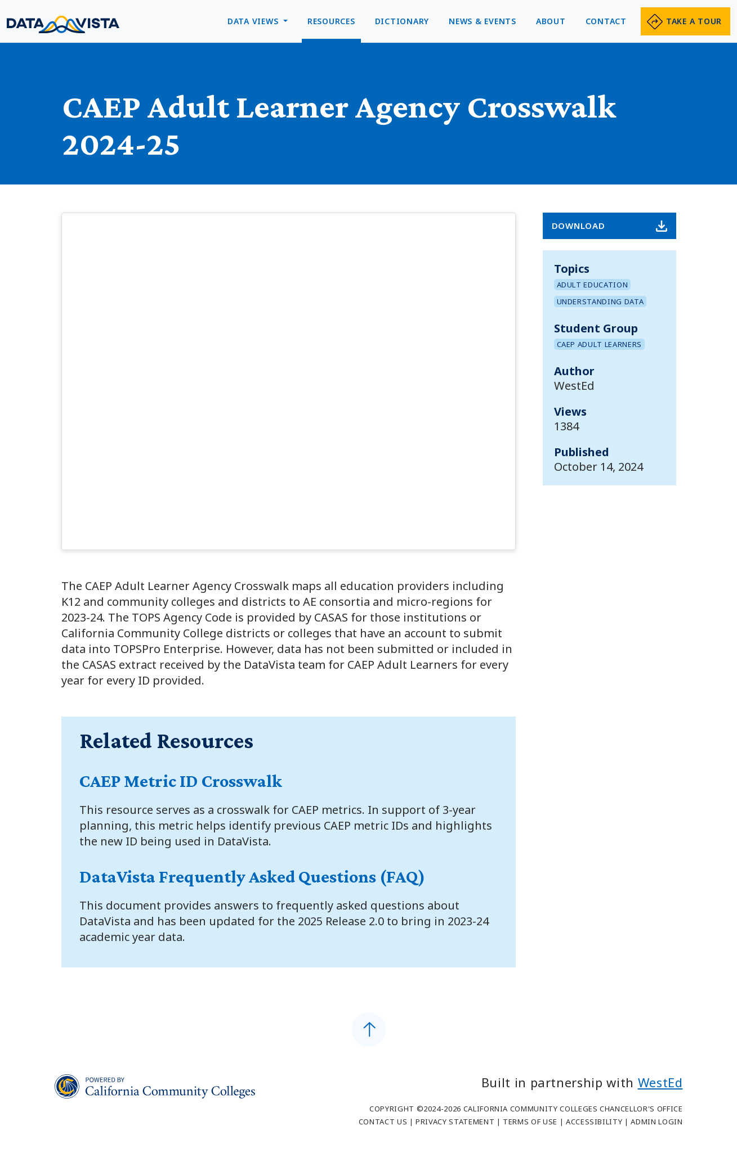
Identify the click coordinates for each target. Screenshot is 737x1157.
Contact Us (383, 1122)
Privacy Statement (455, 1122)
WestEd (660, 1082)
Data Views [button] (254, 21)
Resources (331, 21)
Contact (606, 21)
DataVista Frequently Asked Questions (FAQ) (252, 876)
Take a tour (694, 21)
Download (578, 225)
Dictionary (402, 21)
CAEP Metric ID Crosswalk (180, 781)
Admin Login (656, 1122)
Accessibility (594, 1122)
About (551, 21)
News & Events (482, 21)
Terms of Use (530, 1122)
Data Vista (63, 24)
